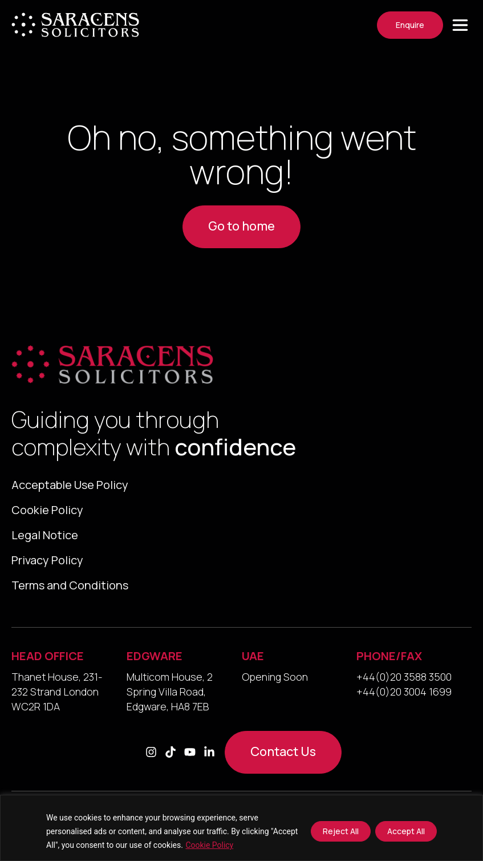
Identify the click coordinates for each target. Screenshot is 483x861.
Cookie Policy (209, 845)
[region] (241, 828)
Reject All (341, 831)
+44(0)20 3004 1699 (404, 703)
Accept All (406, 831)
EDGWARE (154, 667)
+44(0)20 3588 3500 (404, 688)
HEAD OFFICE (47, 667)
